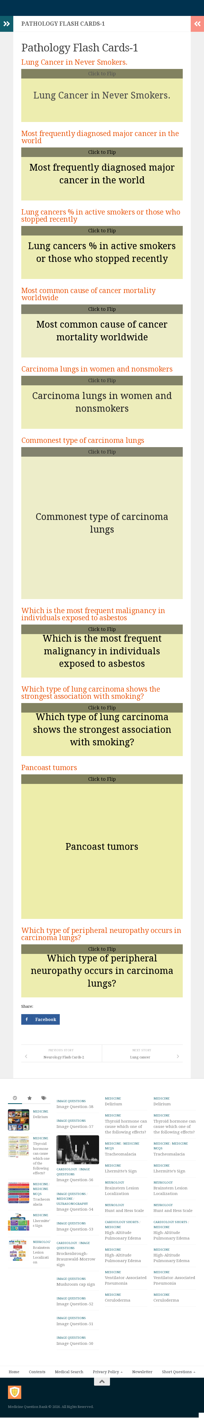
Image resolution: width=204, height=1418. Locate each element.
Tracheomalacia (120, 1154)
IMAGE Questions (71, 1101)
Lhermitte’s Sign (121, 1171)
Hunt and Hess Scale (124, 1210)
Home (14, 1385)
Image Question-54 (75, 1223)
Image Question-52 (75, 1317)
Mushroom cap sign (76, 1297)
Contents (37, 1385)
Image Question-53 (75, 1242)
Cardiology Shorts (122, 1222)
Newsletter (142, 1385)
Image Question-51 (75, 1337)
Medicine (40, 1111)
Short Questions (177, 1385)
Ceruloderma (117, 1300)
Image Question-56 (75, 1193)
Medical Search (69, 1385)
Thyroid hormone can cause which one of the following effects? (41, 1158)
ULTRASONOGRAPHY (72, 1217)
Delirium (40, 1117)
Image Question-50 (75, 1357)
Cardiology (67, 1183)
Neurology (42, 1242)
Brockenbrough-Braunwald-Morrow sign (76, 1273)
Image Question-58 (75, 1106)
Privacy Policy (106, 1385)
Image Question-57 (75, 1126)
